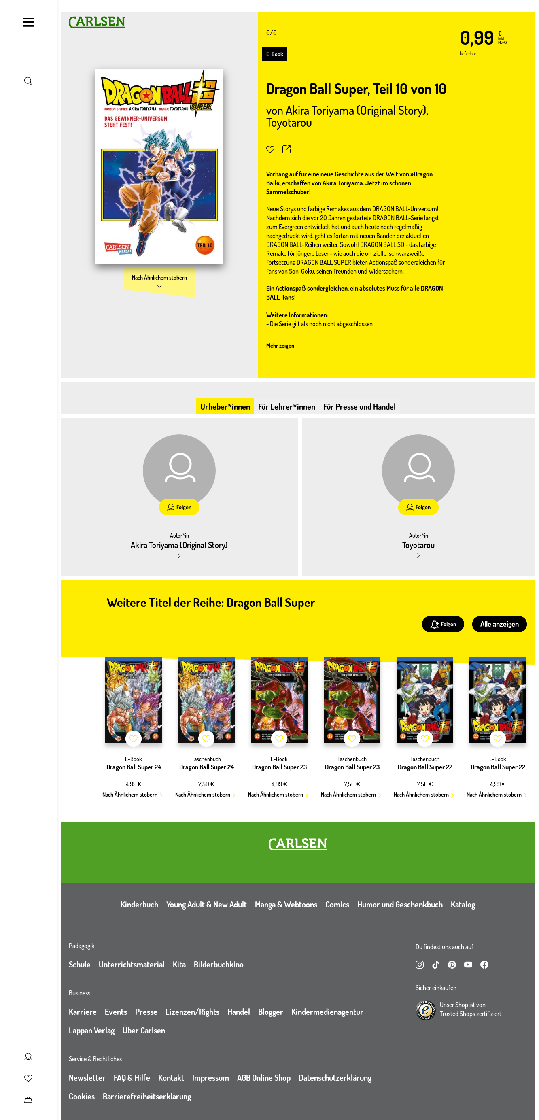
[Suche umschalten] (28, 81)
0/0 (271, 33)
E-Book (274, 54)
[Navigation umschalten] (28, 22)
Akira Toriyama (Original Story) (356, 110)
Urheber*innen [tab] (225, 406)
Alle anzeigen (499, 623)
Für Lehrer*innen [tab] (286, 406)
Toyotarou (289, 122)
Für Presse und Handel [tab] (359, 406)
